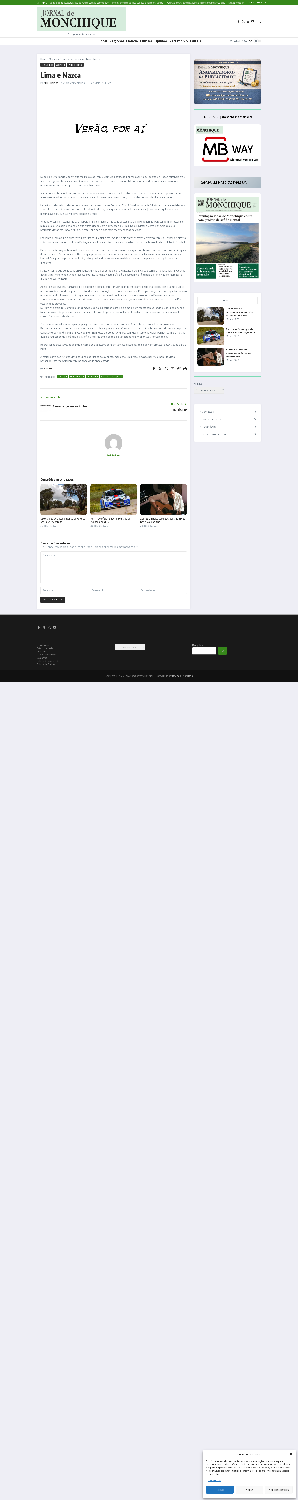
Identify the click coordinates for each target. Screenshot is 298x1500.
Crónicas (64, 59)
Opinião (160, 41)
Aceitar (220, 1489)
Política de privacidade (48, 661)
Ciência (132, 41)
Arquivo (198, 383)
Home (43, 59)
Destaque (47, 64)
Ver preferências (279, 1489)
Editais (195, 41)
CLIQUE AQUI (211, 117)
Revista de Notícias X (182, 676)
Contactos (42, 658)
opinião (104, 376)
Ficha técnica (43, 645)
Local (102, 41)
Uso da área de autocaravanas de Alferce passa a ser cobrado (239, 312)
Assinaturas (42, 651)
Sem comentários (74, 82)
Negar (249, 1489)
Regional (116, 41)
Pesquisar (197, 645)
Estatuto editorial (45, 648)
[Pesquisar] (222, 651)
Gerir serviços (214, 1480)
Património (178, 41)
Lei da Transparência (47, 654)
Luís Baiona (51, 82)
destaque (62, 376)
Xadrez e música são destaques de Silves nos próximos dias (238, 353)
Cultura (146, 41)
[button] (291, 1454)
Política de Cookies (46, 664)
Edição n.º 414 (77, 376)
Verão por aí (77, 59)
